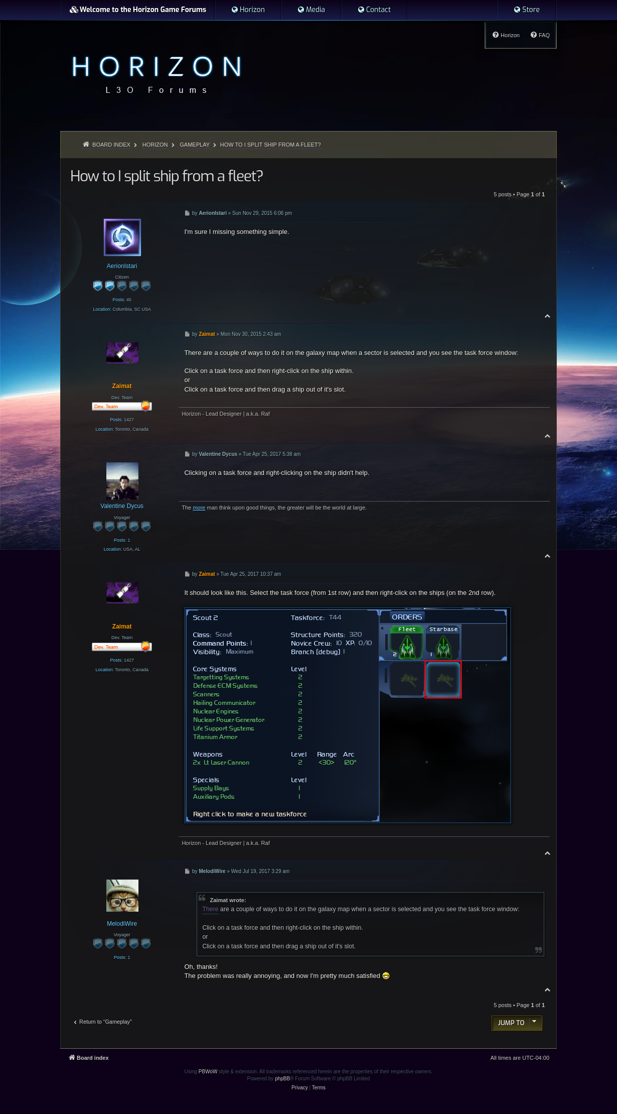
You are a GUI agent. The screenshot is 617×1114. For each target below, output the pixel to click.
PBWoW (208, 1071)
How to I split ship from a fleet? (270, 145)
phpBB (282, 1078)
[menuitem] (247, 10)
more (199, 508)
